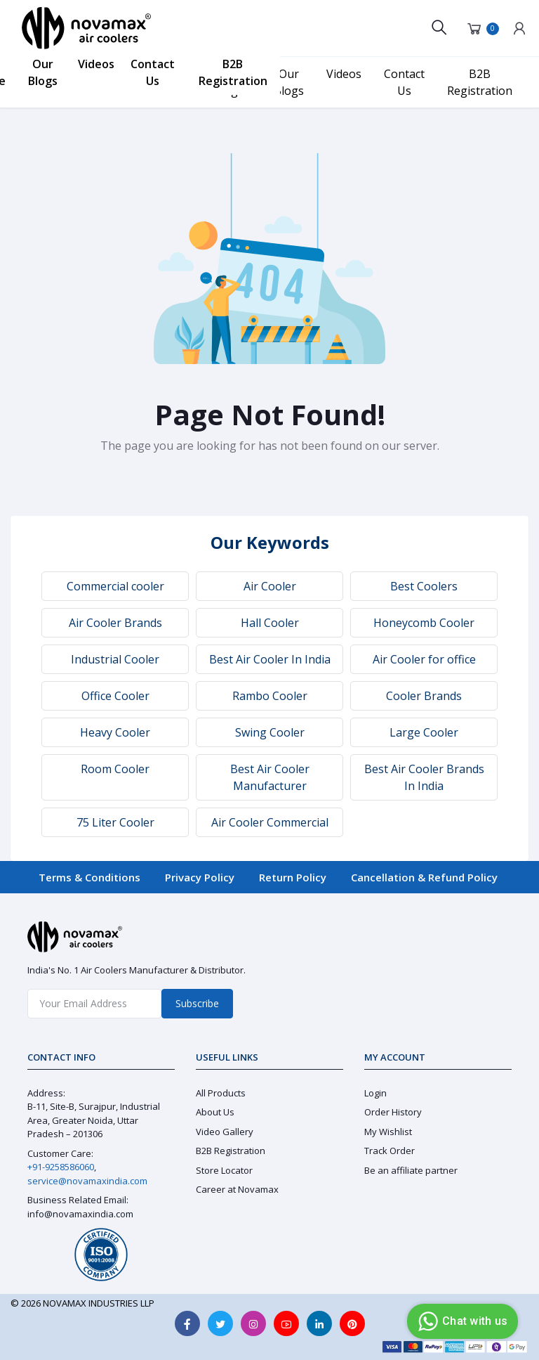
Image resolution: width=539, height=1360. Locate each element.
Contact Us (153, 72)
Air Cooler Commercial (269, 822)
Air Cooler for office (424, 659)
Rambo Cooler (269, 696)
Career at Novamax (237, 1189)
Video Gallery (224, 1131)
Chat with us (460, 1321)
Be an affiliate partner (411, 1170)
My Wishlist (388, 1131)
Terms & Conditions (89, 877)
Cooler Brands (424, 696)
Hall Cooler (270, 622)
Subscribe (197, 1003)
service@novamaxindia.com (87, 1180)
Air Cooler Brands (115, 622)
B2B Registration (233, 72)
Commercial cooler (115, 586)
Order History (393, 1112)
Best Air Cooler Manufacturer (270, 777)
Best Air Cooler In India (270, 659)
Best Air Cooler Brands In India (424, 777)
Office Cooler (115, 696)
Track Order (389, 1150)
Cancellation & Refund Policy (424, 877)
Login (375, 1093)
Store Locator (224, 1170)
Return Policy (292, 877)
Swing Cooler (270, 732)
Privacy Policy (199, 877)
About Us (215, 1112)
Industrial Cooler (115, 659)
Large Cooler (424, 732)
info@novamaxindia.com (80, 1213)
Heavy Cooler (115, 732)
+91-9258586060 (60, 1166)
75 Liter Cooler (115, 822)
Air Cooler (270, 586)
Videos (96, 64)
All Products (221, 1093)
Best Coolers (424, 586)
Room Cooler (115, 769)
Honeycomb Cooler (423, 622)
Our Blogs (43, 72)
